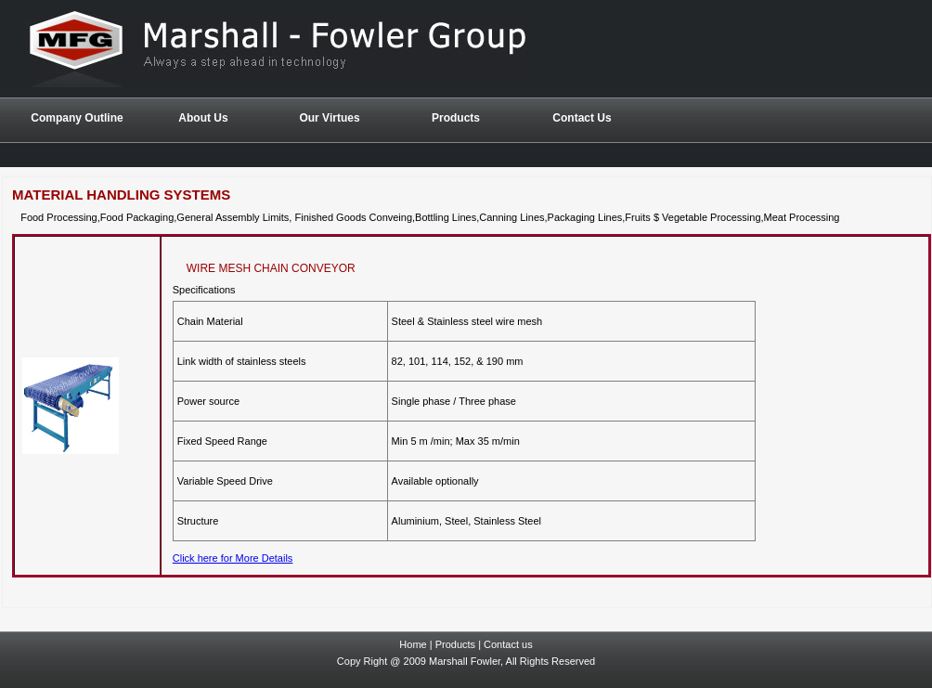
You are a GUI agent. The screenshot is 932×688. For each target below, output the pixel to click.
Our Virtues (329, 117)
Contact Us (581, 117)
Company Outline (77, 117)
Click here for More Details (233, 558)
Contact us (508, 644)
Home (412, 644)
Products (455, 644)
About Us (202, 117)
